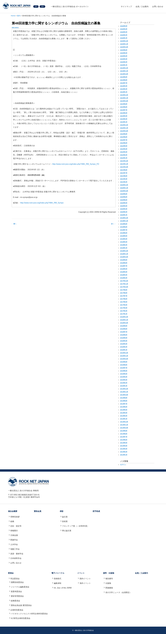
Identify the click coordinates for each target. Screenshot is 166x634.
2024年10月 (124, 74)
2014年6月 (123, 407)
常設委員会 (15, 579)
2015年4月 (123, 377)
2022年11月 (124, 128)
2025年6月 (123, 50)
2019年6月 (123, 233)
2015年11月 (124, 356)
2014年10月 (124, 395)
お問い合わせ (157, 6)
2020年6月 (123, 200)
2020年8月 (123, 197)
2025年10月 (124, 47)
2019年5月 (123, 236)
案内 (18, 16)
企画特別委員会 (16, 610)
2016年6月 (123, 335)
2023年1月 (123, 122)
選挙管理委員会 (17, 596)
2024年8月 (123, 80)
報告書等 (109, 579)
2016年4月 (123, 341)
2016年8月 (123, 329)
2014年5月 (123, 410)
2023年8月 (123, 107)
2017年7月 (123, 296)
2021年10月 (124, 167)
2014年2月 (123, 416)
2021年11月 (124, 164)
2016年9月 (123, 326)
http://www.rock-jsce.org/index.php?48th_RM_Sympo (42, 203)
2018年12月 (124, 251)
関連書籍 (109, 588)
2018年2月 (123, 278)
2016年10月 (124, 323)
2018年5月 (123, 269)
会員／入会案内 (142, 6)
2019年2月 (123, 245)
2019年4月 (123, 239)
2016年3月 (123, 344)
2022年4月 (123, 149)
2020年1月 (123, 215)
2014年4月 (123, 413)
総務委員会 (15, 601)
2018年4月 (123, 272)
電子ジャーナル (57, 573)
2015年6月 (123, 371)
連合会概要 (12, 511)
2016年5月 (123, 338)
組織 (12, 521)
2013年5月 (123, 443)
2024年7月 (123, 83)
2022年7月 (123, 140)
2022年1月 (123, 158)
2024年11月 (124, 71)
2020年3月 (123, 209)
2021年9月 (123, 170)
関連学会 (14, 540)
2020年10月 (124, 191)
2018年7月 (123, 266)
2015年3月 (123, 380)
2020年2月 (123, 212)
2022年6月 (123, 143)
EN (42, 6)
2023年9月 (123, 104)
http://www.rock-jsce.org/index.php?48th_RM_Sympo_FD (75, 164)
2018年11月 (124, 254)
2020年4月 (123, 206)
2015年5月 (123, 374)
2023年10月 (124, 101)
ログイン (123, 465)
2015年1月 (123, 386)
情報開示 (14, 531)
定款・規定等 (15, 526)
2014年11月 (124, 392)
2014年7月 (123, 404)
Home (13, 16)
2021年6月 (123, 176)
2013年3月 (123, 449)
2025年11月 (124, 44)
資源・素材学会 (16, 554)
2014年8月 (123, 401)
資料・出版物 (108, 573)
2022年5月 (123, 146)
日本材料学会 (15, 558)
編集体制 (57, 583)
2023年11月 (124, 98)
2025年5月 (123, 53)
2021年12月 (124, 161)
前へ (14, 224)
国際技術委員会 (17, 582)
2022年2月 (123, 155)
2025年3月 (123, 59)
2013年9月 (123, 431)
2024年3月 (123, 86)
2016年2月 (123, 347)
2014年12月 (124, 389)
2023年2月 (123, 119)
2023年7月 (123, 110)
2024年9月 (123, 77)
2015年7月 (123, 368)
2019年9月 (123, 224)
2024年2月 (123, 89)
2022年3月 (123, 152)
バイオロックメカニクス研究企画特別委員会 (29, 614)
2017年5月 (123, 302)
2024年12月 (124, 68)
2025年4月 (123, 56)
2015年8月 (123, 365)
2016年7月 (123, 332)
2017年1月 (123, 314)
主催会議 (14, 535)
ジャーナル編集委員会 (20, 587)
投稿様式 (57, 579)
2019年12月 (124, 218)
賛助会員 (37, 511)
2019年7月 (123, 230)
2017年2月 (123, 311)
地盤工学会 (15, 549)
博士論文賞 (66, 531)
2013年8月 (123, 434)
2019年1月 (123, 248)
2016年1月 (123, 350)
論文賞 (65, 517)
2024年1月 (123, 92)
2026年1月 (123, 38)
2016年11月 (124, 320)
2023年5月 (123, 113)
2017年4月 (123, 305)
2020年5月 (123, 203)
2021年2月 (123, 182)
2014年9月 (123, 398)
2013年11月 (124, 425)
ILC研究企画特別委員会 (20, 618)
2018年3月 (123, 275)
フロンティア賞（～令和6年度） (75, 526)
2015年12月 (124, 353)
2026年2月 (123, 35)
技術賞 (65, 521)
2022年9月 (123, 134)
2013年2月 (123, 452)
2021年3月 (123, 179)
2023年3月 (123, 116)
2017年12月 (124, 281)
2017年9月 (123, 290)
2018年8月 (123, 263)
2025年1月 (123, 65)
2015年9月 (123, 362)
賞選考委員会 (16, 591)
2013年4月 (123, 446)
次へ (113, 224)
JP (36, 6)
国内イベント (85, 579)
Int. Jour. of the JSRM (63, 588)
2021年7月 (123, 173)
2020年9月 (123, 194)
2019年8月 (123, 227)
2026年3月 (123, 32)
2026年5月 (123, 26)
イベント (81, 573)
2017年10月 (124, 287)
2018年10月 (124, 257)
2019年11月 (124, 221)
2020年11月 (124, 188)
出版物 (108, 583)
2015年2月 (123, 383)
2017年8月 (123, 293)
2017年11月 (124, 284)
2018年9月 (123, 260)
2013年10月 (124, 428)
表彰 (61, 511)
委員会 (11, 573)
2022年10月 (124, 131)
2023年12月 (124, 95)
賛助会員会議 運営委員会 (21, 605)
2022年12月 (124, 125)
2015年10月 (124, 359)
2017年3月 (123, 308)
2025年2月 (123, 62)
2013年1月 (123, 455)
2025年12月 (124, 41)
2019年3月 (123, 242)
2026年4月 (123, 29)
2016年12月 (124, 317)
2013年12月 (124, 422)
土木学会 (14, 544)
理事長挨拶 (15, 517)
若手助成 (96, 511)
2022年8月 (123, 137)
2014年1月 (123, 419)
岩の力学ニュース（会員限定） (118, 592)
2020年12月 (124, 185)
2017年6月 (123, 299)
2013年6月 (123, 440)
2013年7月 (123, 437)
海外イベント (85, 583)
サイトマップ (126, 6)
